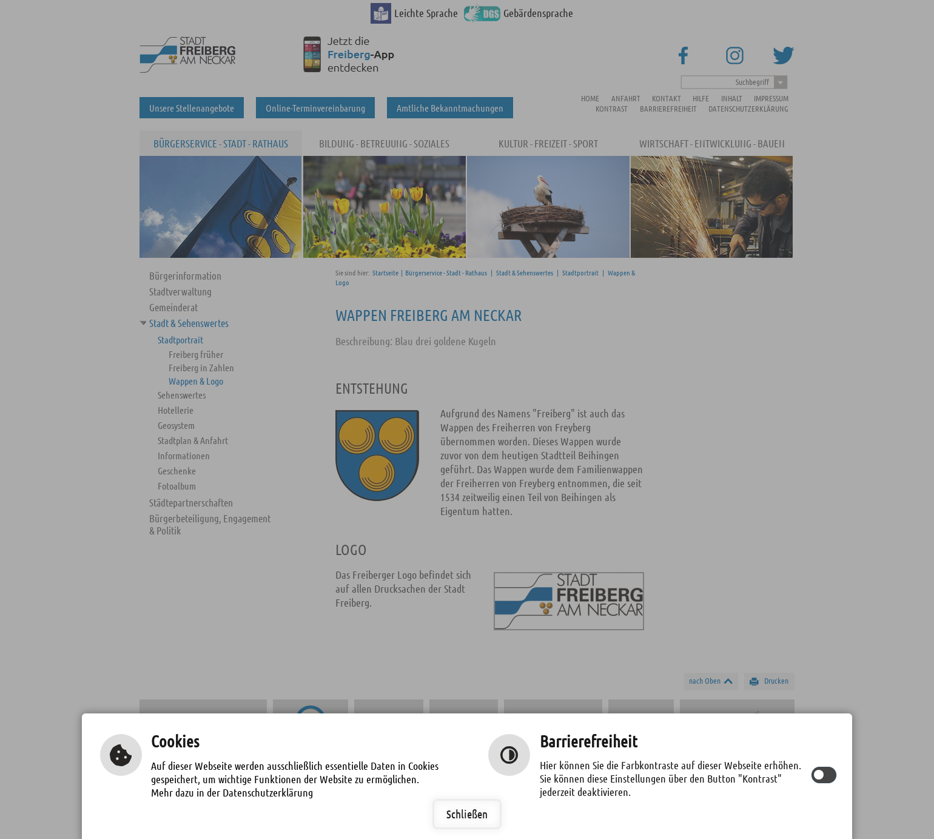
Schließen (467, 814)
